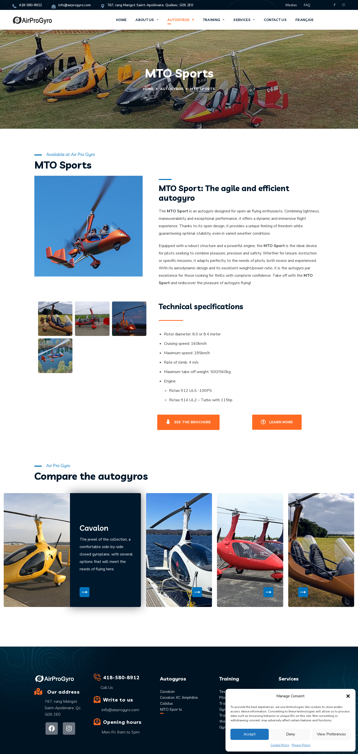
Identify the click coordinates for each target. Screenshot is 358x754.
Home (148, 89)
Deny (290, 734)
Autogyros (172, 89)
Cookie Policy (279, 745)
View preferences (331, 734)
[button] (348, 696)
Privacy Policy (301, 745)
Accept (250, 734)
